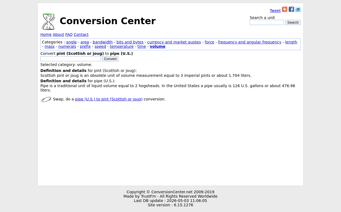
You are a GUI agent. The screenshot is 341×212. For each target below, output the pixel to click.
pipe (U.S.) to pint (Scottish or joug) (109, 99)
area (85, 42)
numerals (67, 46)
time (141, 46)
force (209, 42)
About (58, 34)
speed (100, 46)
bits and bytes (130, 42)
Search (293, 22)
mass (50, 46)
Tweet (275, 10)
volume (158, 46)
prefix (85, 46)
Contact (81, 34)
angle (71, 42)
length (291, 42)
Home (46, 34)
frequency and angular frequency (249, 42)
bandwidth (103, 42)
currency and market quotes (174, 42)
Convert (110, 59)
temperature (122, 46)
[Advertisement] (170, 145)
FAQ (69, 34)
